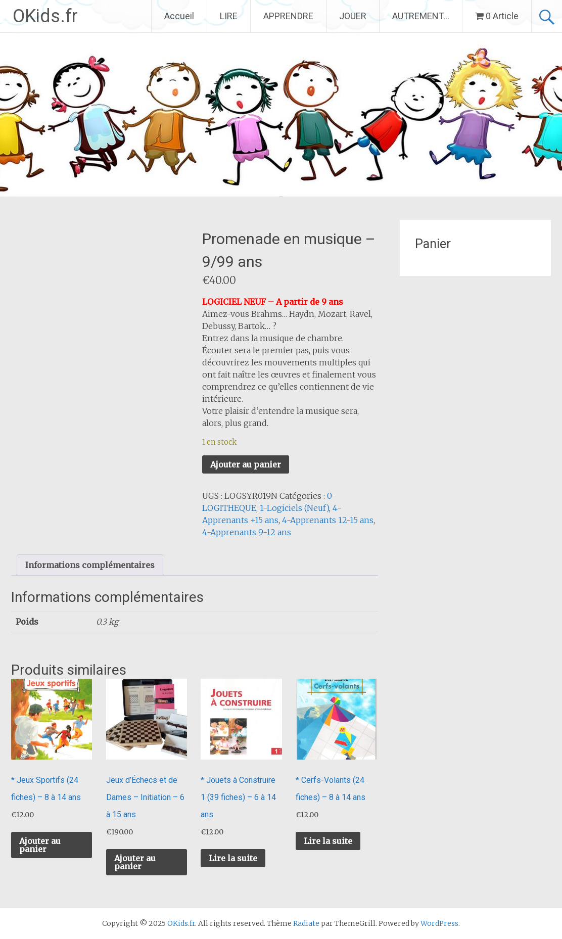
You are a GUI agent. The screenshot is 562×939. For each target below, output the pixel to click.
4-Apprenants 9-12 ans (246, 532)
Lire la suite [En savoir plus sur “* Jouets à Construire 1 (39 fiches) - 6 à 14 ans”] (233, 858)
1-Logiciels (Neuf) (294, 508)
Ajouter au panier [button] (40, 845)
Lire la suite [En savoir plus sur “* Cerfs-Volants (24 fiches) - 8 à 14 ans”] (328, 841)
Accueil (179, 16)
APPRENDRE (288, 16)
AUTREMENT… (420, 16)
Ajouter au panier (245, 464)
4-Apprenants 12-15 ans (327, 520)
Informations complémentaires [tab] (90, 565)
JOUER (352, 16)
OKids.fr (45, 16)
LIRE (229, 16)
